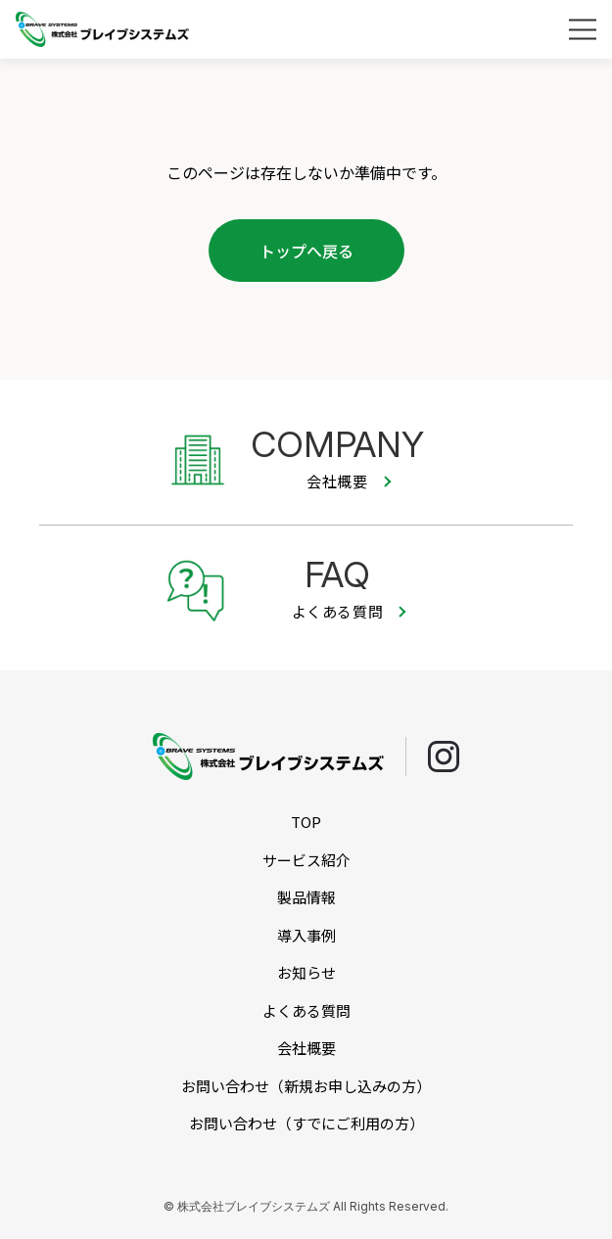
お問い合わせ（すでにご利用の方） (306, 1123)
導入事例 (306, 935)
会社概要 (306, 1047)
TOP (306, 821)
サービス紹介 (306, 859)
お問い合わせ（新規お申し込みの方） (306, 1086)
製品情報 (306, 897)
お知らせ (306, 972)
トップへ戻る (306, 250)
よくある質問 (306, 1010)
